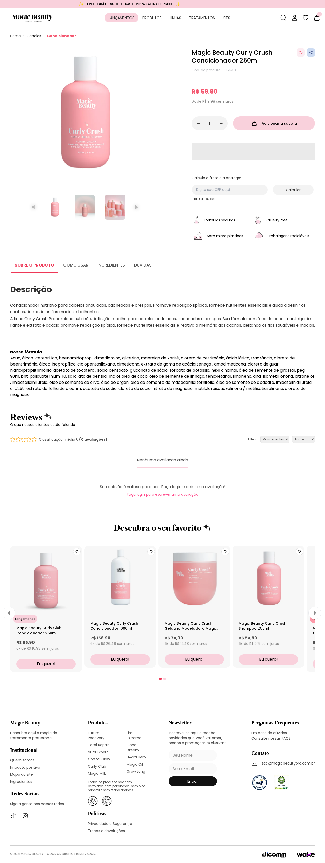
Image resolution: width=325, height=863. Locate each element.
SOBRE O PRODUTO (34, 265)
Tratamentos (202, 17)
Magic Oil (135, 764)
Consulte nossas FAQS (271, 738)
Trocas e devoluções (106, 830)
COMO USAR (75, 265)
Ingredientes (21, 781)
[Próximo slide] (136, 207)
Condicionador (61, 35)
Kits (226, 17)
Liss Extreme (134, 735)
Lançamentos (121, 17)
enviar (192, 781)
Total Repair (98, 745)
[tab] (160, 679)
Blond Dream (133, 747)
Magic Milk (97, 773)
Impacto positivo (25, 767)
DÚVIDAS (143, 265)
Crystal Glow (99, 759)
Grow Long (136, 771)
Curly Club (97, 766)
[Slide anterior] (33, 207)
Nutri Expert (98, 752)
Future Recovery (96, 735)
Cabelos (34, 35)
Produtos (152, 17)
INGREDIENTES (111, 265)
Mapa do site (21, 774)
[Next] (314, 613)
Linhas (175, 17)
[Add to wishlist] (301, 52)
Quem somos (22, 760)
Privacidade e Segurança (110, 823)
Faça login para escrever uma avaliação (162, 494)
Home (15, 35)
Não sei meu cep (204, 199)
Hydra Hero (136, 757)
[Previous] (9, 613)
